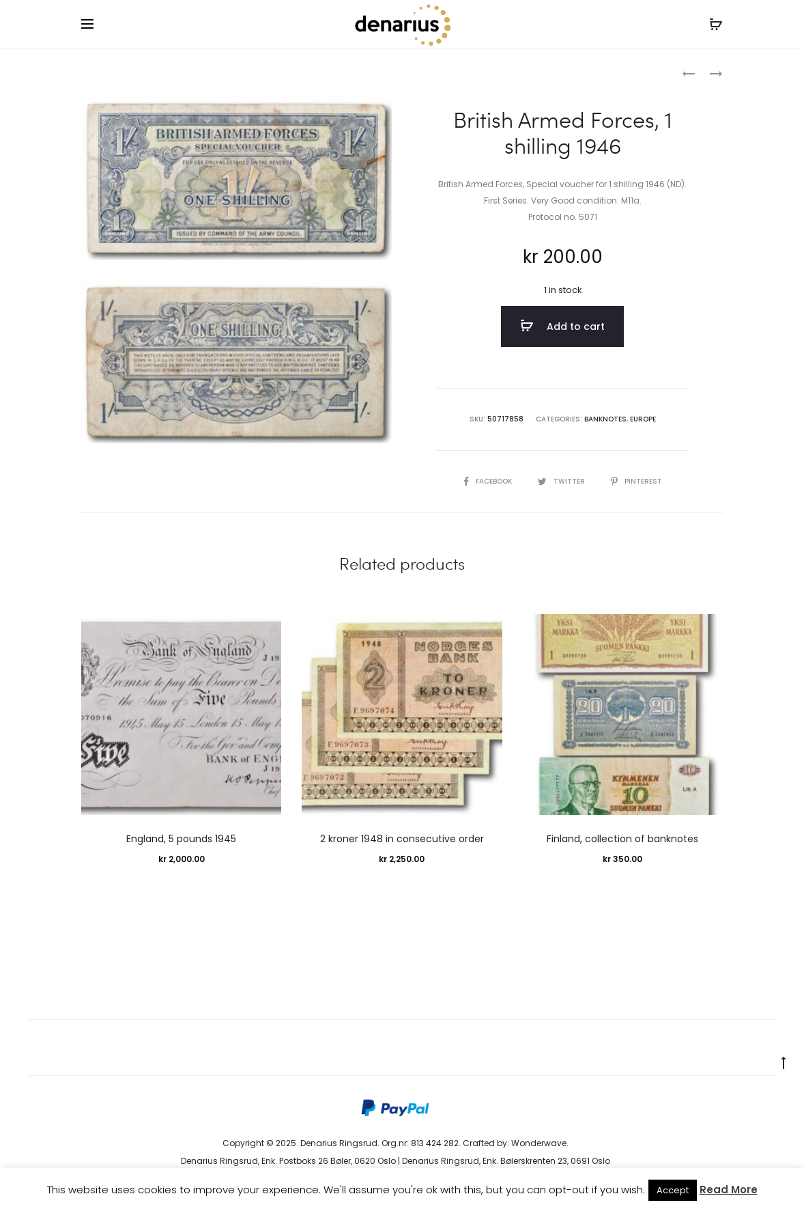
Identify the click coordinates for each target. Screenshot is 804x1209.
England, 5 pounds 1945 (181, 839)
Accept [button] (673, 1190)
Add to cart (562, 326)
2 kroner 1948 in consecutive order (402, 839)
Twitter (562, 481)
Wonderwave (538, 1143)
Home (93, 72)
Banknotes (143, 72)
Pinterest (636, 481)
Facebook (488, 481)
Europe (643, 419)
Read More (729, 1189)
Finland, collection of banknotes (622, 839)
